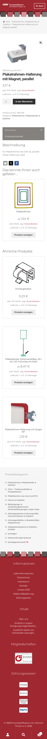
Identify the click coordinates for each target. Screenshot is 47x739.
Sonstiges (12, 534)
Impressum (23, 581)
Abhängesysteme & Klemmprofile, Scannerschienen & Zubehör (23, 514)
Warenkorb (36, 733)
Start (8, 22)
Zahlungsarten (23, 598)
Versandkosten (28, 90)
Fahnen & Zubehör (16, 500)
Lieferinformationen (24, 573)
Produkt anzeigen (23, 235)
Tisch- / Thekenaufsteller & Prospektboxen (20, 490)
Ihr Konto (8, 735)
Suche (23, 735)
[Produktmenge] (7, 102)
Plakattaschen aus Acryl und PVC (23, 496)
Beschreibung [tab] (10, 130)
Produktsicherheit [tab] (14, 136)
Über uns (23, 619)
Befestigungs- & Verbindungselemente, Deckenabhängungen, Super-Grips (23, 507)
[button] (41, 43)
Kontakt (24, 586)
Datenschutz (23, 577)
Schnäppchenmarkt (17, 542)
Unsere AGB (23, 590)
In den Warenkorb (24, 102)
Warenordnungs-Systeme (19, 538)
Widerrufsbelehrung (23, 594)
